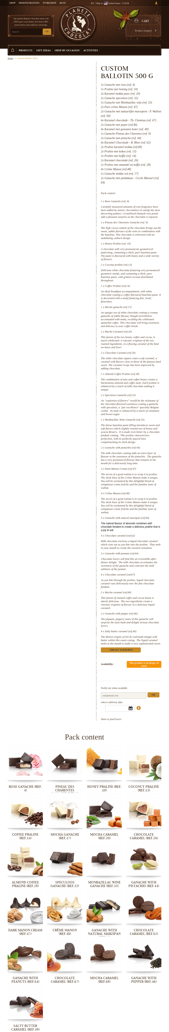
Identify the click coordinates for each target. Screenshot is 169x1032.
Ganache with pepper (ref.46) (121, 613)
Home (10, 58)
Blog (63, 3)
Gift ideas (43, 50)
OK (47, 32)
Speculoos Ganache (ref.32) (120, 395)
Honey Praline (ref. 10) (118, 243)
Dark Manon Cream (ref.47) (120, 468)
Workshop (49, 3)
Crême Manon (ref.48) (117, 493)
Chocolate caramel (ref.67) (120, 574)
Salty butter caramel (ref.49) (120, 631)
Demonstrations (29, 3)
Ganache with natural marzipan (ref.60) (127, 517)
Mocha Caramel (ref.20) (118, 331)
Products (25, 50)
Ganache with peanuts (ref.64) (121, 553)
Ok (153, 695)
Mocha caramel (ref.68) (118, 592)
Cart (145, 21)
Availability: (107, 664)
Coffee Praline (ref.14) (117, 285)
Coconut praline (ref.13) (118, 264)
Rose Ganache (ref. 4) (117, 201)
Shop (12, 3)
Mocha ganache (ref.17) (118, 307)
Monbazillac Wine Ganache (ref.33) (125, 419)
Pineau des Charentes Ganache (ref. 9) (126, 222)
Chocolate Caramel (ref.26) (120, 352)
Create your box (147, 47)
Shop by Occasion (67, 50)
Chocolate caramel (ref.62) (120, 535)
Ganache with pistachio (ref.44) (122, 447)
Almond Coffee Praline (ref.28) (122, 373)
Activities (90, 50)
